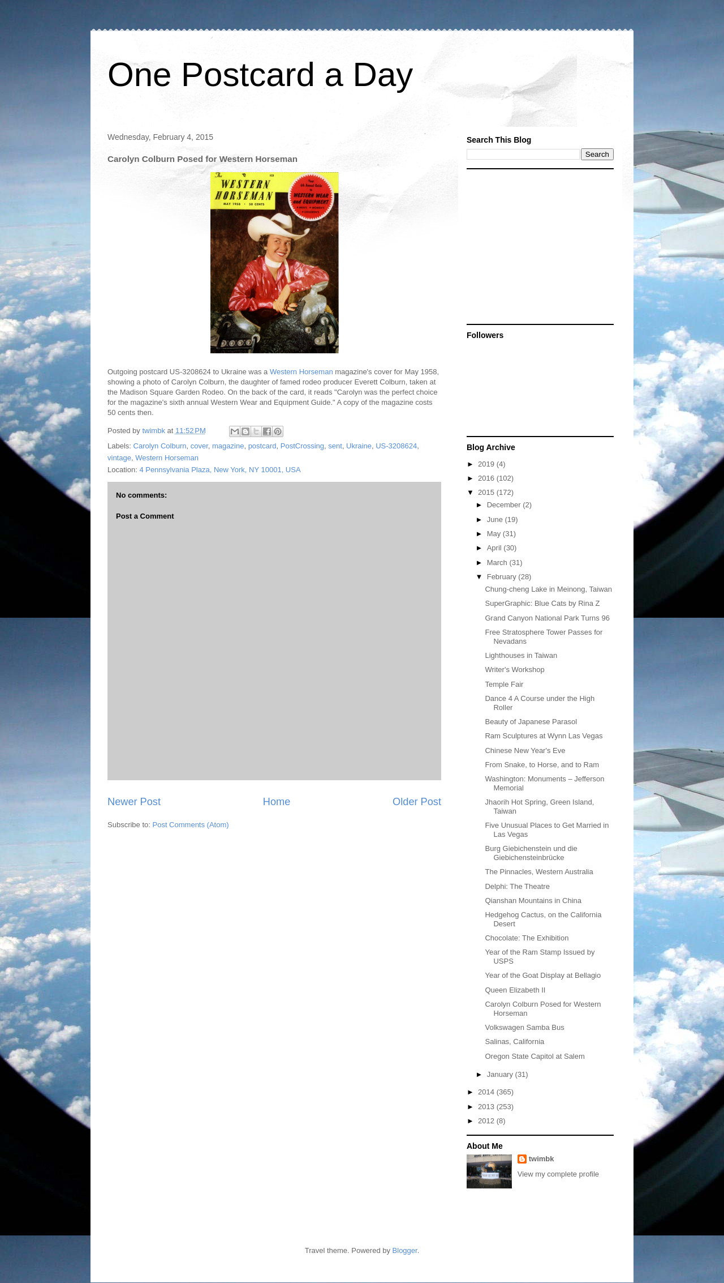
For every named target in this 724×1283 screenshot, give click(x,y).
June (496, 519)
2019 (487, 464)
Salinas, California (514, 1041)
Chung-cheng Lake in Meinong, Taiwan (548, 589)
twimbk (541, 1158)
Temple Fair (504, 684)
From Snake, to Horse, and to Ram (542, 764)
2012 (487, 1121)
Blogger (405, 1250)
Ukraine (359, 446)
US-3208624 (396, 446)
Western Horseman (301, 371)
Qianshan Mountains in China (533, 900)
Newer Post (134, 801)
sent (335, 446)
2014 (487, 1092)
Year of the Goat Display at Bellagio (543, 975)
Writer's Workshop (514, 669)
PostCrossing (302, 446)
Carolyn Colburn (160, 446)
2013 (487, 1106)
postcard (262, 446)
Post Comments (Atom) (191, 824)
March (498, 562)
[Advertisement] (537, 246)
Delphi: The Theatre (517, 886)
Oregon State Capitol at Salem (534, 1056)
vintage (119, 458)
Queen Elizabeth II (515, 990)
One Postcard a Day (260, 74)
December (505, 505)
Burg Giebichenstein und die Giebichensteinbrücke (531, 853)
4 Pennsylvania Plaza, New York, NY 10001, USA (219, 469)
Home (277, 801)
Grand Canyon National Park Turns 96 (547, 618)
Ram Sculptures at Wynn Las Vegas (543, 736)
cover (199, 446)
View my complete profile (558, 1174)
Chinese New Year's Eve (525, 750)
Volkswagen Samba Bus (524, 1027)
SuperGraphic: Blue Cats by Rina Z (542, 603)
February (503, 576)
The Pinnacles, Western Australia (539, 871)
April (495, 548)
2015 (487, 492)
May (495, 533)
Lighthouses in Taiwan (521, 655)
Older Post (417, 801)
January (501, 1074)
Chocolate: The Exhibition (526, 938)
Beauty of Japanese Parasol (531, 721)
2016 (487, 478)
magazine (228, 446)
